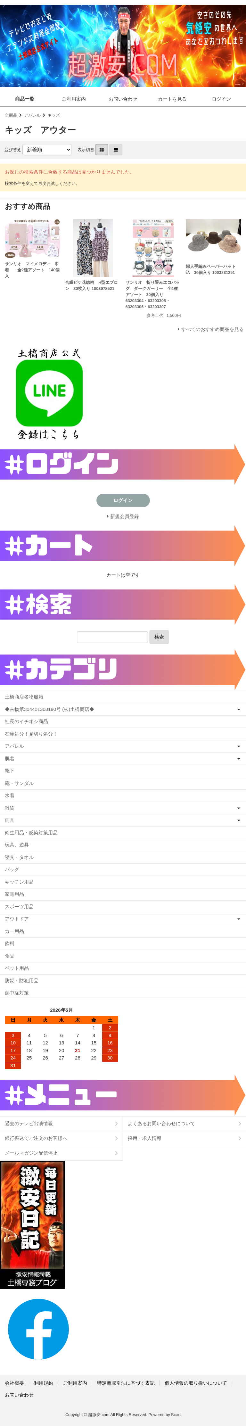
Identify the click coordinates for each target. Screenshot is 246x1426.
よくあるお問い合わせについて (161, 1123)
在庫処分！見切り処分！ (31, 734)
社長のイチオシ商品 (26, 721)
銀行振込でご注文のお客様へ (36, 1138)
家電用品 (14, 894)
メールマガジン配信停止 (31, 1153)
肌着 (9, 758)
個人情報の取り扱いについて (196, 1383)
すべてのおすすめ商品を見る (212, 329)
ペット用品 (17, 968)
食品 (9, 956)
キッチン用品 (19, 882)
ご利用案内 (74, 99)
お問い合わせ (123, 99)
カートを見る (172, 99)
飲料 (9, 943)
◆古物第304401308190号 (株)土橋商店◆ (49, 709)
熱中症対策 (17, 992)
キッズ (53, 115)
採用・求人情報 (144, 1138)
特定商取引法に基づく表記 (126, 1383)
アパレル (32, 115)
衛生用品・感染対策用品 (31, 832)
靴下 (9, 770)
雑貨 (9, 808)
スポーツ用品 (19, 906)
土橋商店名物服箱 (24, 696)
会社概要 (14, 1383)
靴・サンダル (19, 783)
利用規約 (43, 1383)
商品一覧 (24, 99)
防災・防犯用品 (21, 980)
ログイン (221, 99)
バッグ (12, 869)
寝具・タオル (19, 857)
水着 (9, 795)
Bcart (176, 1414)
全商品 (11, 115)
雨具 (9, 820)
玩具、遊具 (17, 844)
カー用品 (14, 931)
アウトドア (17, 918)
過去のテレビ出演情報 (29, 1123)
